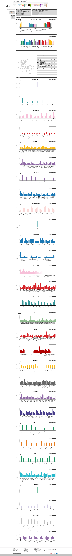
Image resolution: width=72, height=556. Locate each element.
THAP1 (38, 62)
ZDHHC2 (38, 66)
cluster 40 (32, 52)
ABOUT (35, 1)
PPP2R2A (38, 68)
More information (49, 555)
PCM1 (38, 59)
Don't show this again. (54, 555)
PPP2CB (38, 58)
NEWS (38, 1)
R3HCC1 (38, 65)
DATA (44, 1)
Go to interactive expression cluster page (26, 54)
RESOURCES (31, 1)
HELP (47, 1)
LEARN (41, 1)
